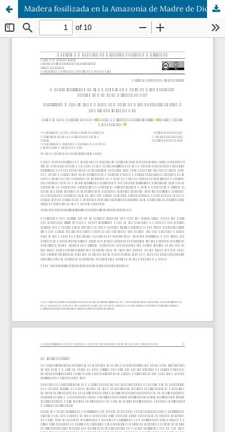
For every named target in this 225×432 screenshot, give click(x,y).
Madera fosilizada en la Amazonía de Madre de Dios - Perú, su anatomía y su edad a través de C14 (124, 9)
